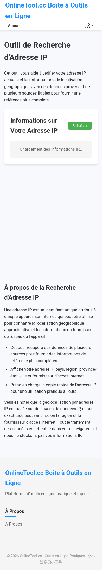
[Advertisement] (51, 223)
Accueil (15, 25)
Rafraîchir (79, 126)
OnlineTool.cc (31, 556)
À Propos (13, 524)
